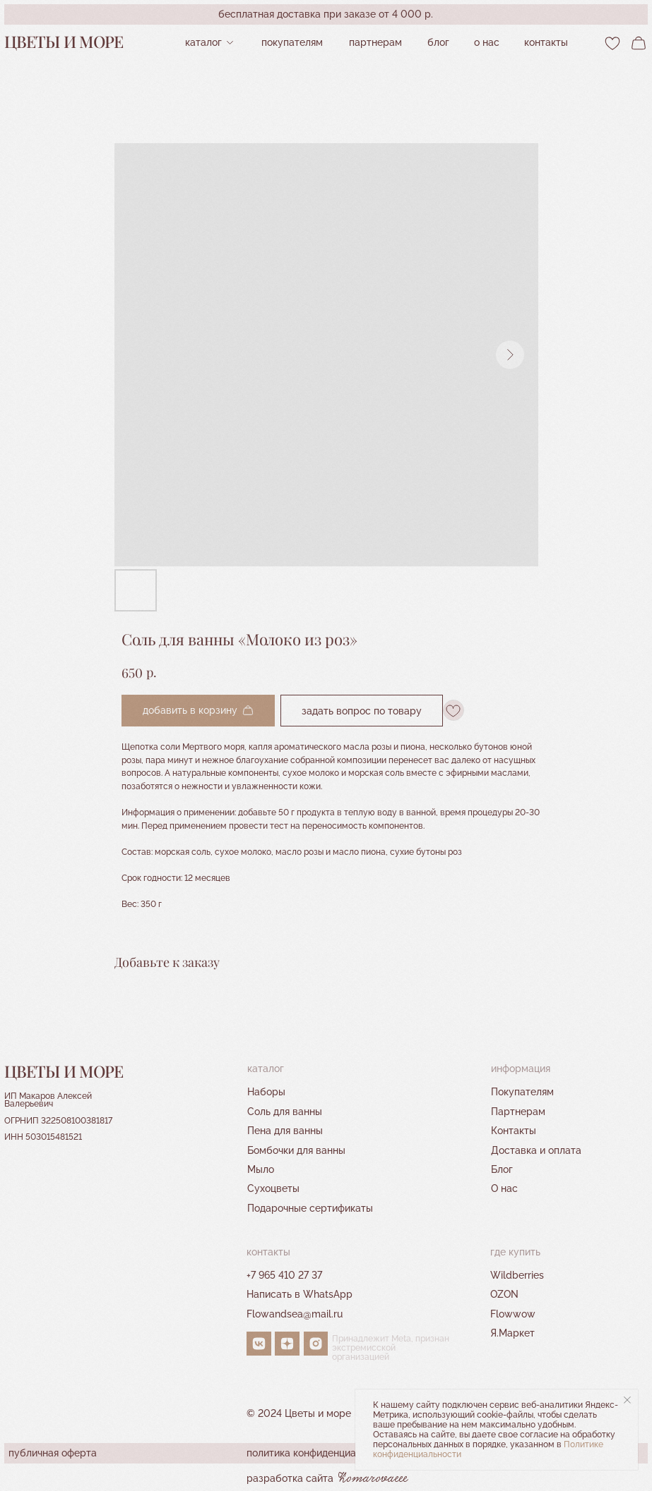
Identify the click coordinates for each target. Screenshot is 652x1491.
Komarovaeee (373, 1478)
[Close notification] (627, 1400)
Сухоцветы (273, 1188)
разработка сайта (290, 1478)
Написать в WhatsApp (299, 1294)
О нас (486, 42)
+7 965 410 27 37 (284, 1275)
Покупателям (292, 42)
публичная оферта (52, 1453)
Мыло (260, 1169)
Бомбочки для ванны (296, 1150)
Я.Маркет (512, 1333)
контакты (546, 42)
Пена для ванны (285, 1130)
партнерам (375, 42)
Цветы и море (64, 41)
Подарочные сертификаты (310, 1208)
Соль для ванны (284, 1111)
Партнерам (518, 1111)
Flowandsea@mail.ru (295, 1314)
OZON (504, 1294)
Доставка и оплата (536, 1150)
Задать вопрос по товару (362, 710)
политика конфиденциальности (320, 1453)
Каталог (203, 42)
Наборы (266, 1091)
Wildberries (517, 1275)
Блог (438, 42)
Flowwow (512, 1314)
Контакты (513, 1130)
